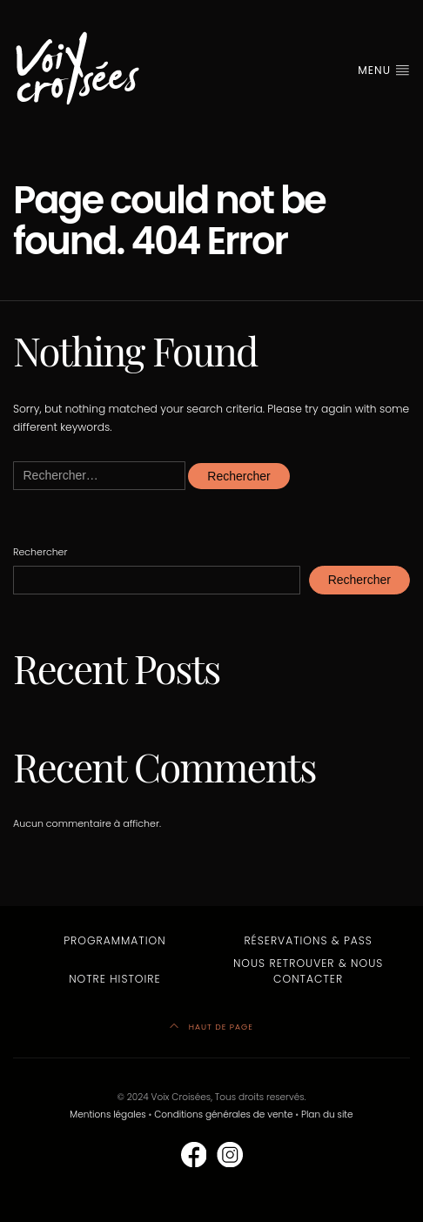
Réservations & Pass (308, 940)
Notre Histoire (114, 978)
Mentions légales (107, 1114)
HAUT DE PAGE (211, 1026)
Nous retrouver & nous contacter (308, 971)
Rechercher (40, 552)
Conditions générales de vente (223, 1114)
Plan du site (327, 1114)
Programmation (114, 940)
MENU (384, 70)
